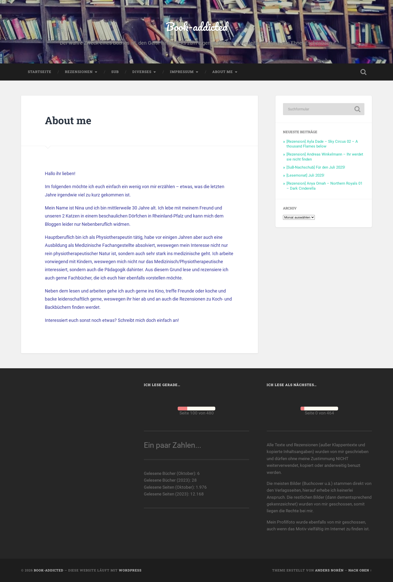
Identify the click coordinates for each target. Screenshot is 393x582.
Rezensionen (79, 71)
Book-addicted (196, 26)
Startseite (39, 71)
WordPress (130, 570)
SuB (115, 71)
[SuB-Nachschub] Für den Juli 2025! (315, 167)
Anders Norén (329, 570)
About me (222, 71)
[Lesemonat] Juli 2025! (305, 175)
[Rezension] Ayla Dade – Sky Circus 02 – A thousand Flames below (322, 144)
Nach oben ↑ (360, 570)
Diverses (141, 71)
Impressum (182, 71)
